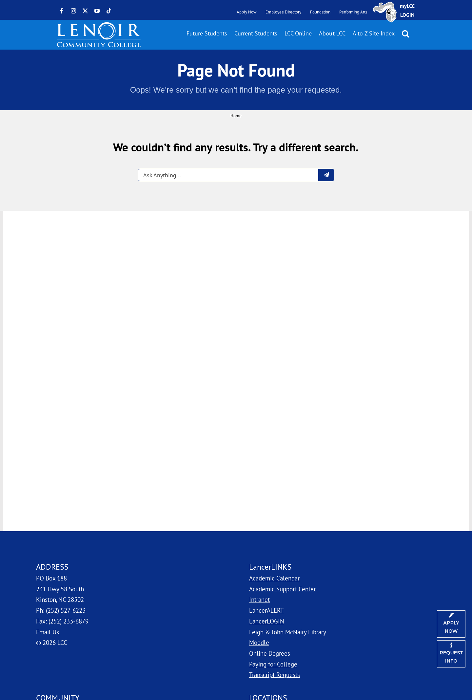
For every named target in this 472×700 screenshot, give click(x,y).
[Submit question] (326, 175)
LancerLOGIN (266, 621)
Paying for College (273, 664)
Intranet (259, 599)
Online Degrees (269, 653)
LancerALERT (266, 610)
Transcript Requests (274, 674)
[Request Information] (451, 653)
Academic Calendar (274, 578)
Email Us (47, 632)
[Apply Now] (451, 624)
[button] (405, 33)
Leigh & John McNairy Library (287, 632)
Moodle (259, 642)
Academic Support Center (282, 589)
